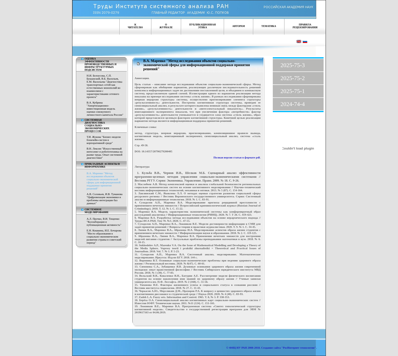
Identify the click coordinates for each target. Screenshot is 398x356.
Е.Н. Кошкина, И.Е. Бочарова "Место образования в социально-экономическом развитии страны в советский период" (104, 236)
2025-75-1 (292, 91)
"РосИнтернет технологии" (298, 347)
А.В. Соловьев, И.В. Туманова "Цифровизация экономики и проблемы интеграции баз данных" (104, 198)
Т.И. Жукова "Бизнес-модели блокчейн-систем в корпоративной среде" (104, 139)
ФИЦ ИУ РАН (238, 347)
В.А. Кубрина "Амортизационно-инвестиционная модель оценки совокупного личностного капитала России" (105, 108)
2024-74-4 (292, 104)
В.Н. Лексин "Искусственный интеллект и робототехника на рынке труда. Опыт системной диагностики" (104, 153)
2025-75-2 (292, 78)
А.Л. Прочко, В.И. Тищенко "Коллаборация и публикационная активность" (104, 221)
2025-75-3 (292, 65)
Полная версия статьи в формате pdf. (237, 157)
